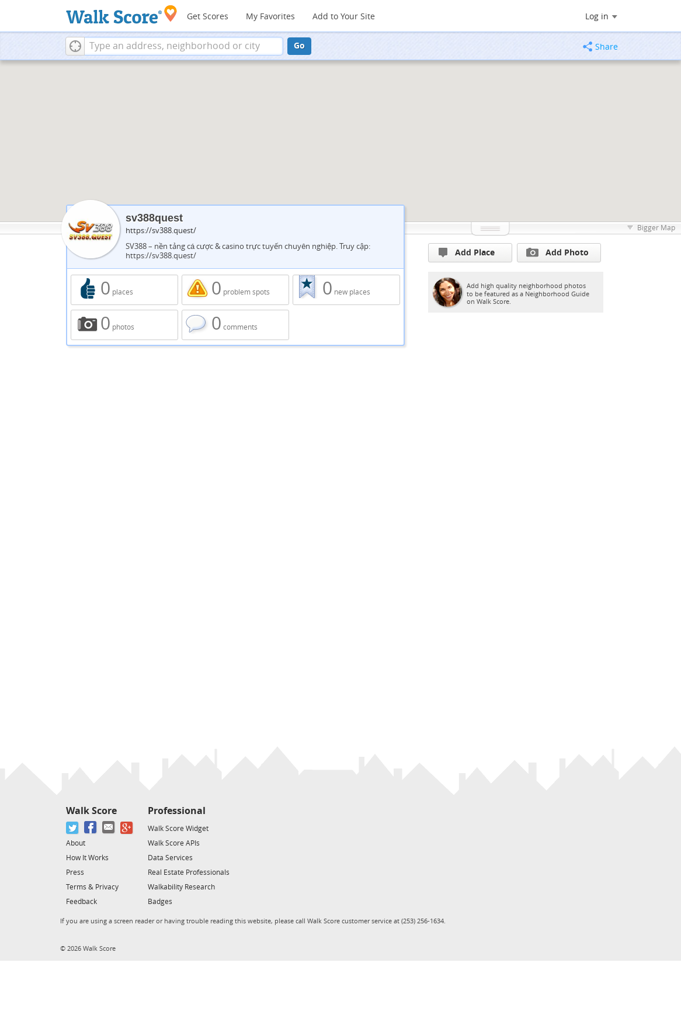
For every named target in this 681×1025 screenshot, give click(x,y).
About (75, 843)
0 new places (346, 289)
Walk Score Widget (178, 829)
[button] (75, 46)
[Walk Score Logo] (122, 14)
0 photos (124, 325)
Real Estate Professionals (189, 872)
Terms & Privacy (92, 887)
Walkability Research (181, 887)
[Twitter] (72, 827)
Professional (177, 810)
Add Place (467, 253)
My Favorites (270, 17)
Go (299, 46)
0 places (124, 289)
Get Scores (207, 17)
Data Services (170, 858)
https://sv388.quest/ (161, 230)
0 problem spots (235, 289)
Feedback (81, 902)
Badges (160, 902)
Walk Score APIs (174, 843)
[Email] (109, 827)
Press (75, 872)
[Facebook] (91, 827)
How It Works (87, 858)
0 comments (235, 325)
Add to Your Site (343, 17)
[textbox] (183, 46)
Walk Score (91, 810)
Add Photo (557, 252)
